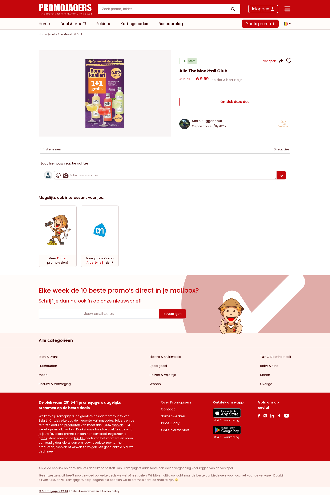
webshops (46, 429)
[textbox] (165, 9)
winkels (69, 429)
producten (72, 425)
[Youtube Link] (286, 415)
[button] (286, 24)
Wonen (155, 383)
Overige (266, 383)
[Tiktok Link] (279, 415)
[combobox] (169, 9)
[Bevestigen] (281, 175)
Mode (43, 374)
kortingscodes (103, 420)
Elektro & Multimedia (165, 356)
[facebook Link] (259, 415)
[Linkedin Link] (272, 415)
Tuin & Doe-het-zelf (275, 356)
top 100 (79, 438)
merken (117, 425)
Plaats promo (260, 23)
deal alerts (63, 442)
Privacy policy (110, 491)
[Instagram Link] (265, 415)
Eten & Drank (48, 356)
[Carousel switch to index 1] (105, 123)
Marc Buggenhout (207, 120)
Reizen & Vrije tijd (163, 374)
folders (120, 420)
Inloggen (260, 9)
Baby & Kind (269, 365)
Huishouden (48, 365)
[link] (43, 34)
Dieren (265, 374)
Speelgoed (158, 365)
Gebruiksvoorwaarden (85, 491)
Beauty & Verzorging (55, 383)
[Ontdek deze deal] (235, 102)
